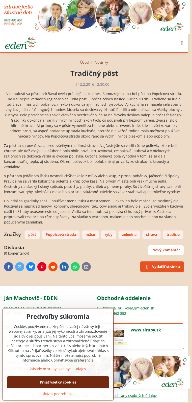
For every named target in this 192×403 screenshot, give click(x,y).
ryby (109, 234)
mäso (90, 234)
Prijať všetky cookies (58, 382)
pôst (32, 234)
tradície (173, 234)
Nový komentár (166, 250)
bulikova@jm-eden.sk (136, 308)
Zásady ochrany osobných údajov (129, 395)
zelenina (129, 234)
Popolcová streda (61, 234)
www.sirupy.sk (146, 330)
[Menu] (182, 43)
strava (151, 234)
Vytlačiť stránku (162, 267)
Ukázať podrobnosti (58, 393)
